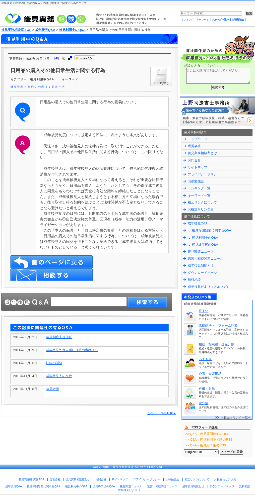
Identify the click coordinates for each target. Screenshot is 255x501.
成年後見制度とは (201, 265)
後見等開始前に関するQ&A (43, 486)
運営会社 (194, 146)
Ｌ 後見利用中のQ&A (203, 237)
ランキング (187, 19)
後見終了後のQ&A (104, 486)
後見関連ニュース (201, 251)
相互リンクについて (202, 202)
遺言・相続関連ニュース (205, 258)
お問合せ (194, 160)
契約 (31, 86)
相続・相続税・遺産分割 (216, 344)
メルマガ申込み (220, 19)
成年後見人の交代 (59, 376)
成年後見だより (127, 490)
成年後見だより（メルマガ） (209, 287)
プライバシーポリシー (204, 174)
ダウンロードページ (202, 273)
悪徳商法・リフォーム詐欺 (218, 325)
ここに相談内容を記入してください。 (218, 76)
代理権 (43, 86)
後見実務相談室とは (202, 153)
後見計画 (52, 389)
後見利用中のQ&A (72, 30)
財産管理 (17, 86)
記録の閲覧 (54, 363)
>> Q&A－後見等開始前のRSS (207, 434)
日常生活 (58, 86)
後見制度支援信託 (59, 337)
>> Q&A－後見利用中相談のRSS (209, 439)
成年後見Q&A (45, 30)
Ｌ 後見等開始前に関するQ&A (209, 230)
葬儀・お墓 (207, 388)
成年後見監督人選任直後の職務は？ (72, 350)
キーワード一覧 (199, 195)
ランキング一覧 (199, 188)
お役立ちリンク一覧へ (236, 417)
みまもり (205, 359)
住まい (203, 311)
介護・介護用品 (210, 374)
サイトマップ (197, 167)
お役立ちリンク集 (201, 209)
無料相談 (194, 280)
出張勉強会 (238, 19)
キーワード (202, 19)
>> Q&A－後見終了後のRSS (205, 445)
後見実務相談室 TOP (16, 30)
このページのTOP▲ (161, 413)
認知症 (203, 403)
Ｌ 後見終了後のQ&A (203, 244)
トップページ (197, 139)
